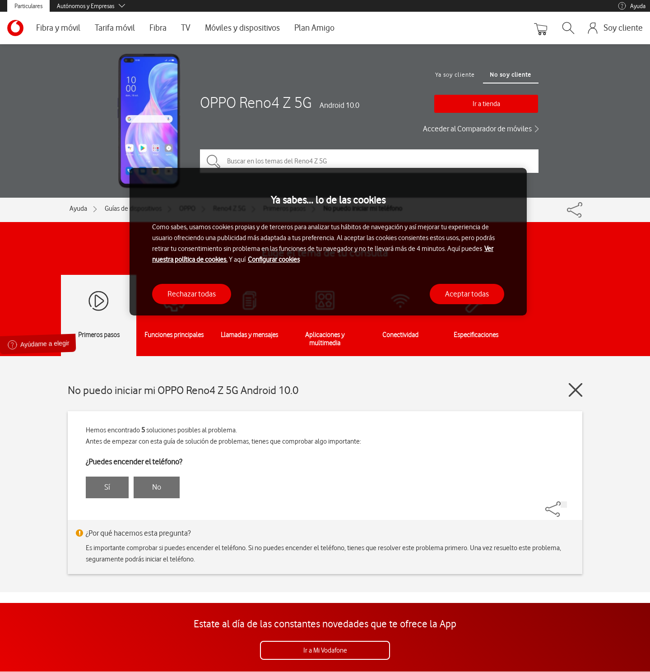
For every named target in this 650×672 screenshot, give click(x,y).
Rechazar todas (191, 293)
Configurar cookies (274, 259)
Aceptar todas (467, 293)
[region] (328, 241)
